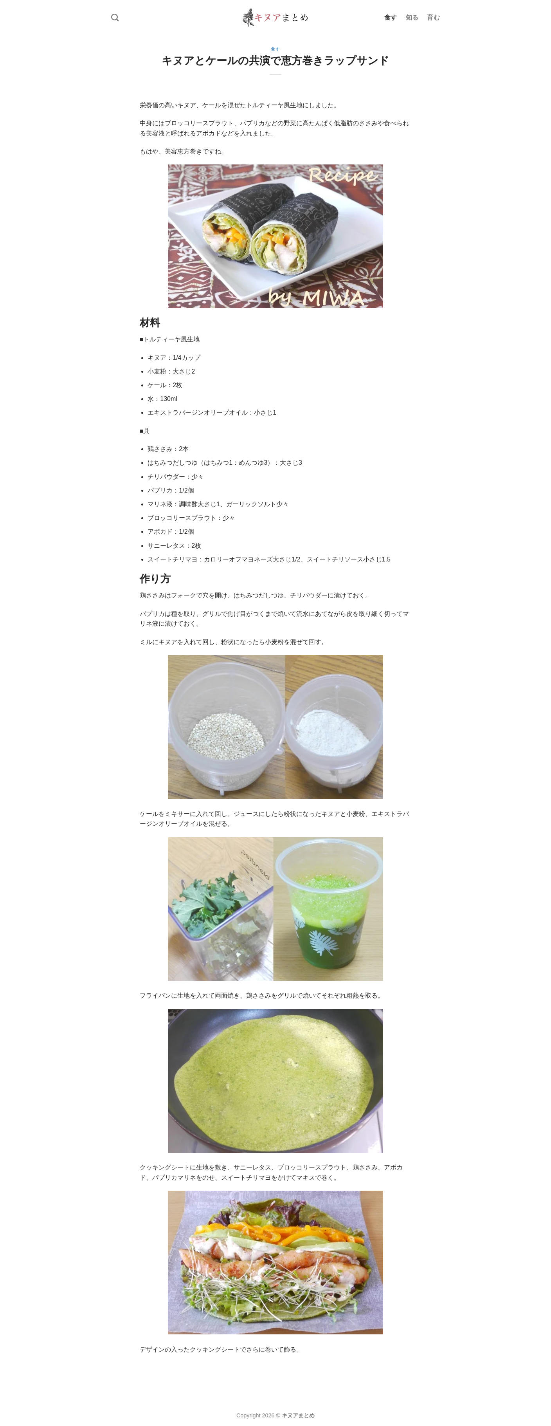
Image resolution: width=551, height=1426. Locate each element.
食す (390, 17)
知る (412, 17)
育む (433, 17)
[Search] (115, 17)
